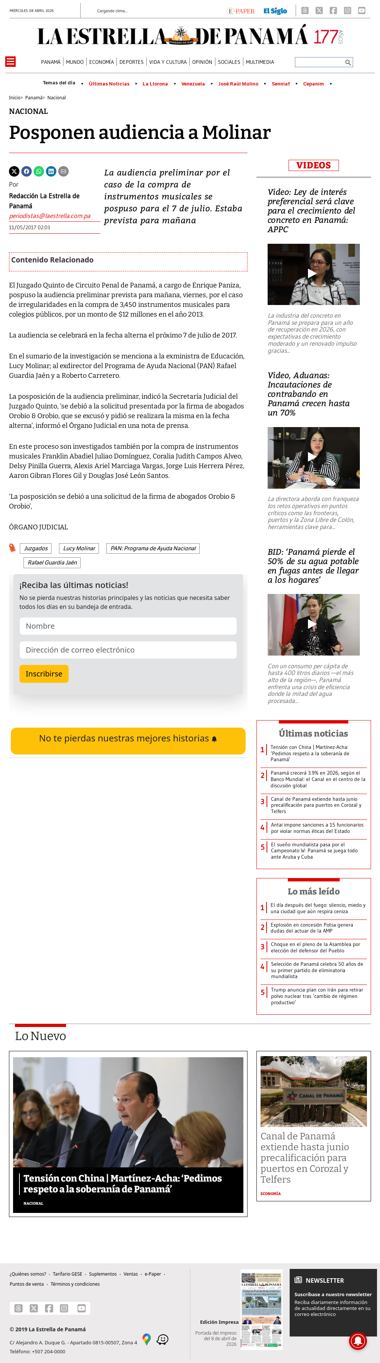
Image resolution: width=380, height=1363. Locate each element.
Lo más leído (314, 891)
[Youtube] (362, 10)
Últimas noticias (313, 733)
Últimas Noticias (109, 84)
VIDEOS (313, 165)
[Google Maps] (147, 1339)
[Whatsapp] (39, 171)
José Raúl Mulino (238, 84)
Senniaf (281, 84)
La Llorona (155, 84)
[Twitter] (14, 171)
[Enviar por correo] (63, 171)
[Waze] (162, 1339)
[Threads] (305, 10)
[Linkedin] (51, 171)
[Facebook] (333, 10)
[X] (319, 10)
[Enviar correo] (54, 216)
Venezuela (193, 84)
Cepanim (313, 84)
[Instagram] (347, 10)
